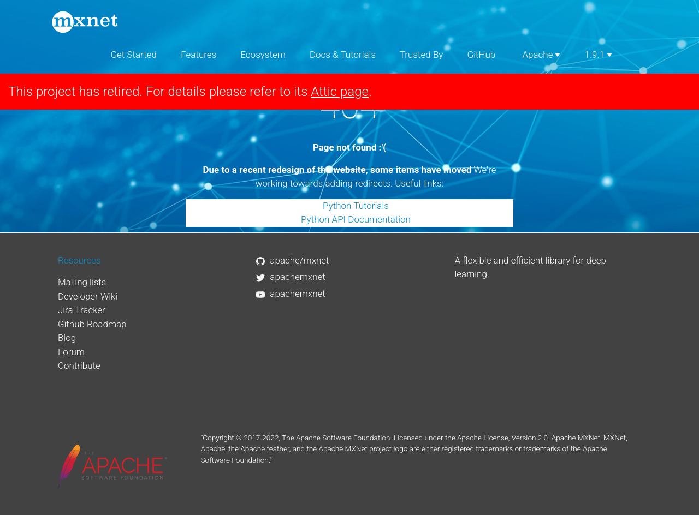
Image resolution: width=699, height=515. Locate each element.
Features (198, 54)
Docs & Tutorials (343, 54)
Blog (67, 337)
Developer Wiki (87, 296)
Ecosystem (262, 54)
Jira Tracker (81, 309)
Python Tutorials (356, 205)
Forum (71, 351)
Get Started (133, 54)
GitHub (481, 54)
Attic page (340, 91)
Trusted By (421, 54)
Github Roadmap (92, 324)
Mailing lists (82, 282)
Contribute (79, 365)
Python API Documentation (356, 219)
